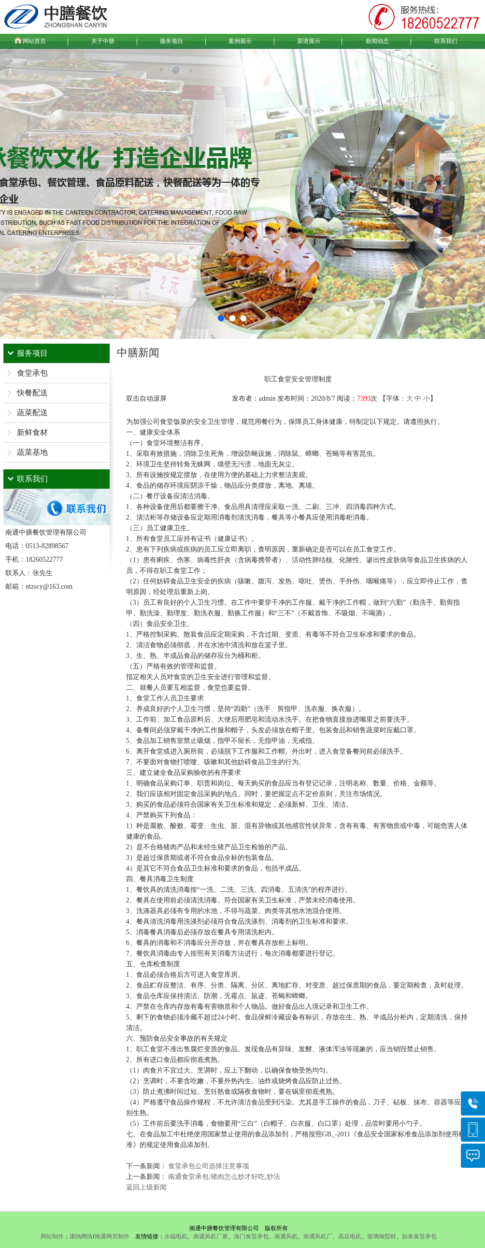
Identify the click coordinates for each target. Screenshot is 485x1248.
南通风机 (286, 1236)
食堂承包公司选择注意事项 (208, 1166)
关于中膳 (102, 41)
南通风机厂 (317, 1236)
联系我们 (445, 41)
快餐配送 (32, 393)
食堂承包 (32, 373)
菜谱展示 (308, 41)
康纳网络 (81, 1236)
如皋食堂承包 (419, 1236)
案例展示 (240, 41)
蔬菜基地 (32, 452)
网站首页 (34, 41)
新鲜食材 (32, 432)
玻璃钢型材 (381, 1236)
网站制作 (52, 1236)
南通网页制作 (112, 1236)
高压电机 (349, 1236)
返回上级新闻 (146, 1187)
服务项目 (171, 41)
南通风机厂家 (210, 1236)
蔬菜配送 (32, 412)
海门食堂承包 (251, 1236)
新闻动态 (377, 41)
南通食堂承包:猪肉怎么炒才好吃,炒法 (224, 1176)
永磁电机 (175, 1236)
